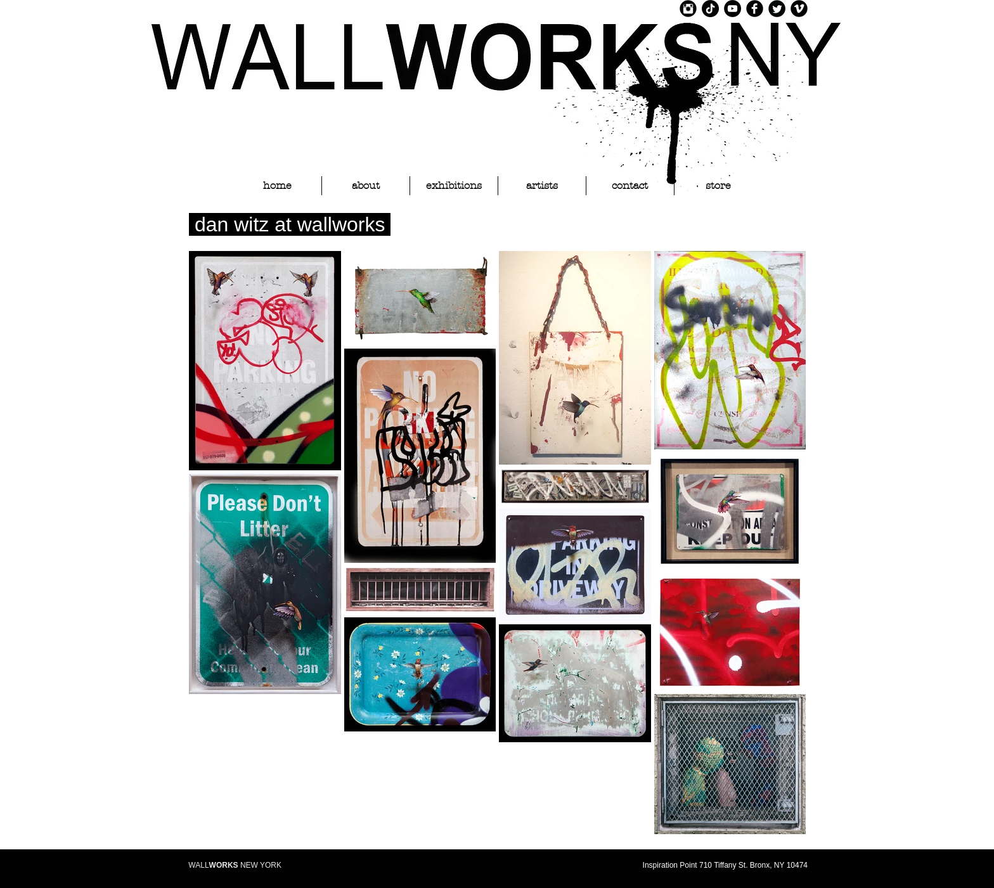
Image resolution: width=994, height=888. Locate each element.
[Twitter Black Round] (776, 8)
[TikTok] (710, 8)
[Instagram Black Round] (688, 8)
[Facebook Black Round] (754, 8)
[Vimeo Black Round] (799, 8)
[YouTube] (732, 8)
